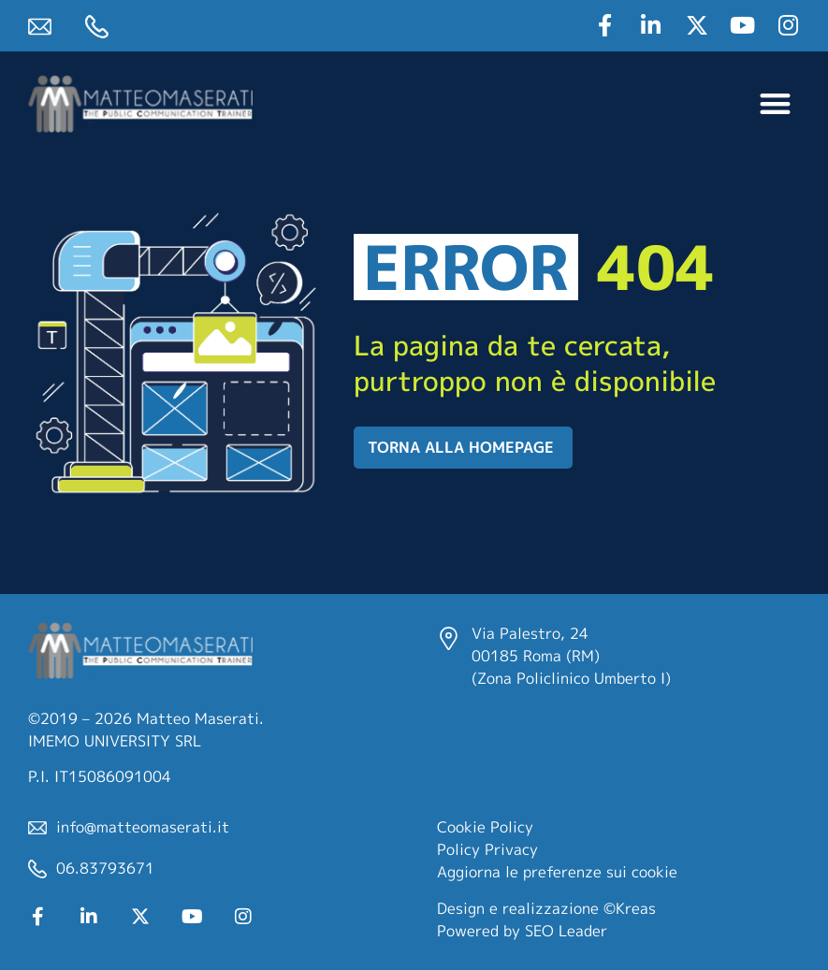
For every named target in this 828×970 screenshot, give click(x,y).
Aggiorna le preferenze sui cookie (557, 871)
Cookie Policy (485, 827)
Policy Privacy (487, 849)
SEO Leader (566, 930)
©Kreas (629, 908)
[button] (776, 104)
